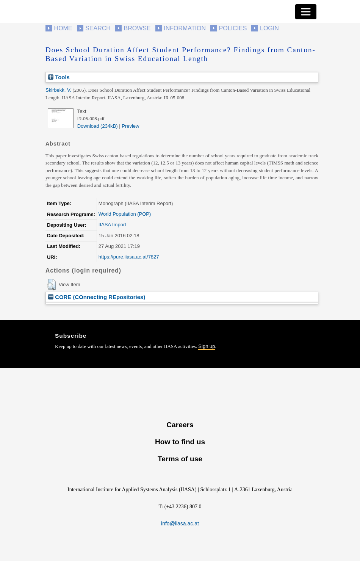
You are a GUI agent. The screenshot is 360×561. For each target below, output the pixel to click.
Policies (233, 28)
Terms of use (180, 459)
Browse (137, 28)
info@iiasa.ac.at (180, 523)
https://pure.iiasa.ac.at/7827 (129, 257)
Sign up (206, 346)
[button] (51, 284)
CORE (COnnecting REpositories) (96, 297)
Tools (59, 77)
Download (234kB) (97, 126)
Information (185, 28)
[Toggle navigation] (305, 11)
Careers (179, 425)
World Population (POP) (125, 214)
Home (63, 28)
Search (98, 28)
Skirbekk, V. (58, 90)
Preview (130, 126)
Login (269, 28)
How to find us (180, 442)
